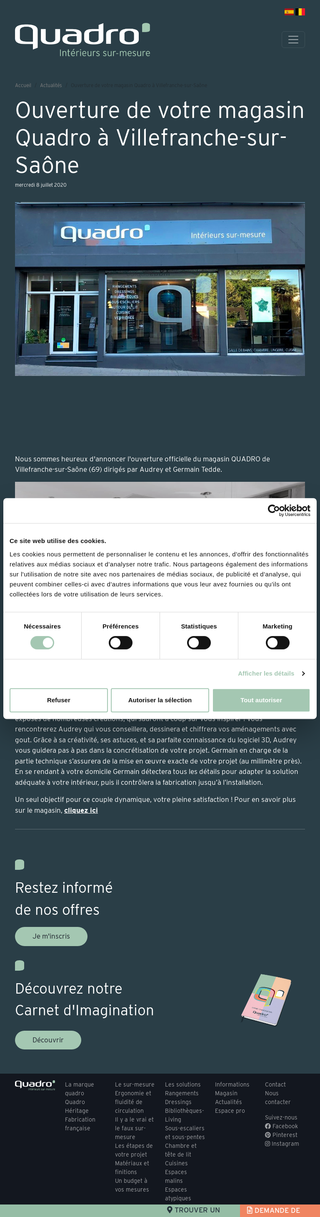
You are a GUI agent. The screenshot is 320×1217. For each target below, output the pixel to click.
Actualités (51, 85)
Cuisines (176, 1163)
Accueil (23, 85)
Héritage (77, 1110)
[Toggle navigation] (293, 39)
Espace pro (230, 1110)
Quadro (75, 1102)
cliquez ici (81, 810)
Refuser (58, 700)
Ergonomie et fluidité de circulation (133, 1102)
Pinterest (281, 1135)
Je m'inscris (51, 936)
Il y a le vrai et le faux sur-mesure (134, 1128)
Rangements (182, 1093)
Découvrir (48, 1040)
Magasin (226, 1093)
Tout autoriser (261, 700)
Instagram (282, 1143)
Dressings (178, 1102)
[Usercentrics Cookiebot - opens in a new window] (274, 510)
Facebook (281, 1126)
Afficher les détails (266, 673)
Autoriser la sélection (160, 700)
